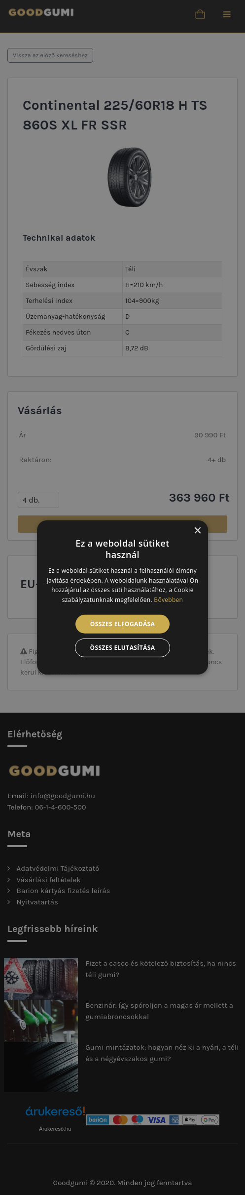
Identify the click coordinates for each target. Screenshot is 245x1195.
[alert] (122, 597)
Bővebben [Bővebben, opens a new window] (168, 600)
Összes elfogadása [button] (122, 624)
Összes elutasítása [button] (122, 647)
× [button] (197, 531)
